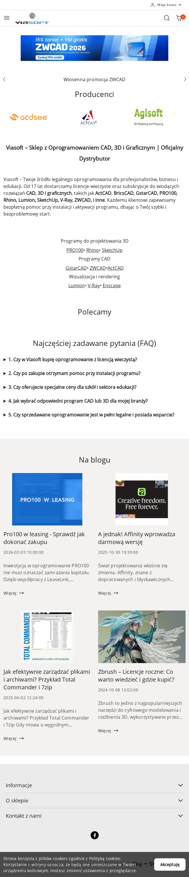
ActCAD (116, 268)
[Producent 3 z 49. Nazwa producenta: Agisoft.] (149, 117)
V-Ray (94, 285)
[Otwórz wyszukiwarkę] (167, 17)
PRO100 (74, 250)
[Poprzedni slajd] (4, 79)
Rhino (92, 250)
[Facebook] (95, 835)
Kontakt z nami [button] (94, 815)
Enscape (112, 285)
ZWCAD (98, 268)
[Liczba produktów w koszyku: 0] (179, 17)
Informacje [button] (94, 785)
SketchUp (112, 250)
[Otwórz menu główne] (6, 17)
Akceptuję (170, 864)
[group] (94, 48)
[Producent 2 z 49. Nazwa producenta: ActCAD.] (88, 117)
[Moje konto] (166, 5)
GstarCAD (76, 268)
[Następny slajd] (185, 79)
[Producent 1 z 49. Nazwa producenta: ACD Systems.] (28, 117)
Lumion (76, 285)
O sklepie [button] (94, 800)
